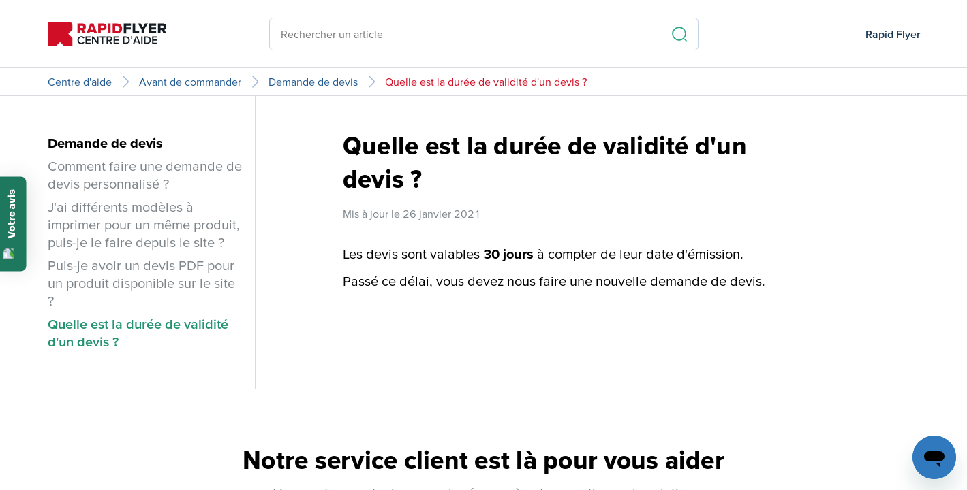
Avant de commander (190, 82)
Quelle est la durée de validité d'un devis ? (486, 82)
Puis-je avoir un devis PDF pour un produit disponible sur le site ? (141, 283)
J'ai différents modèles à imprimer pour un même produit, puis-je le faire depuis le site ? (144, 224)
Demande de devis (313, 82)
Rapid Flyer (892, 34)
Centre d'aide (80, 82)
